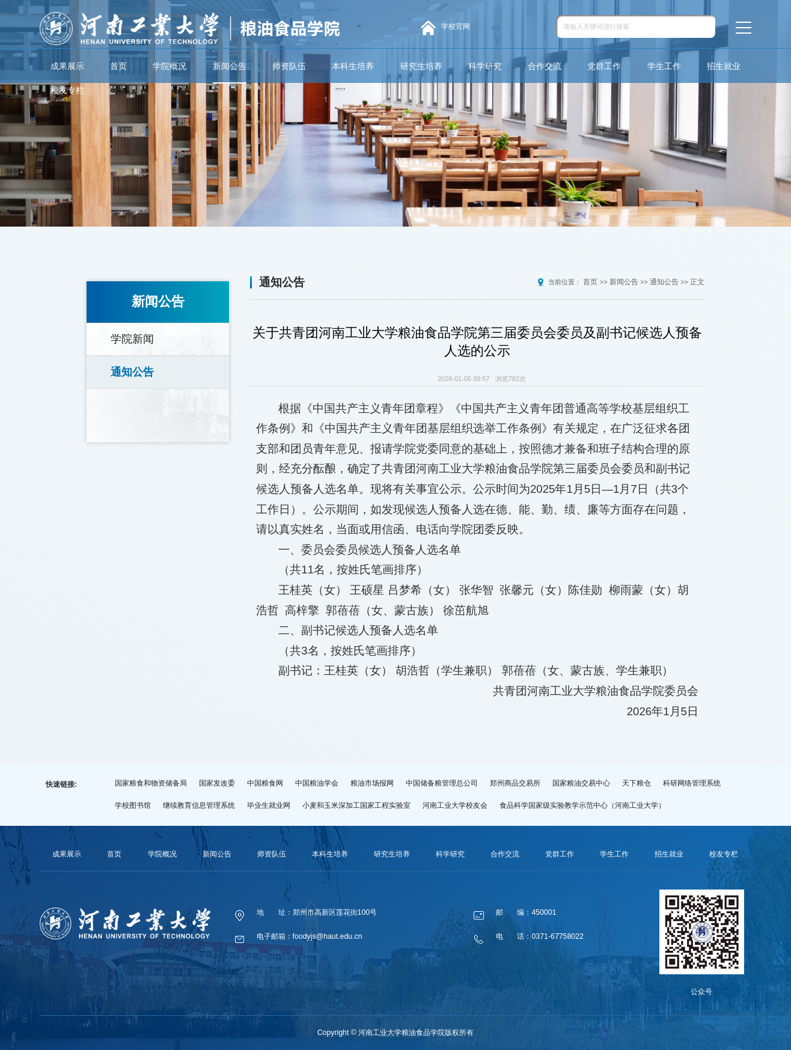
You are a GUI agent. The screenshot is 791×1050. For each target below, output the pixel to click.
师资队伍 (289, 66)
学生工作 (664, 66)
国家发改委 (217, 783)
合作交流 (544, 66)
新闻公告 (229, 66)
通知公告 (132, 365)
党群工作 (604, 66)
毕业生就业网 (268, 805)
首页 (118, 66)
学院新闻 (132, 337)
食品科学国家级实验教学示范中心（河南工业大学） (582, 805)
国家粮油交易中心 (581, 783)
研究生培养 (421, 66)
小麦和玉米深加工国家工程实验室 (356, 805)
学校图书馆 (133, 805)
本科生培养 (353, 66)
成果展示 (67, 66)
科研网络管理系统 (692, 783)
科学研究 (485, 66)
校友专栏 (67, 90)
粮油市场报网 (372, 783)
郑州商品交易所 (515, 783)
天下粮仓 (636, 783)
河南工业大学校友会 (455, 805)
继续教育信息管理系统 (199, 805)
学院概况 (169, 66)
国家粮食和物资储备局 (151, 783)
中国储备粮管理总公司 (442, 783)
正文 (697, 281)
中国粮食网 (265, 783)
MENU (742, 28)
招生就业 (724, 66)
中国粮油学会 (316, 783)
